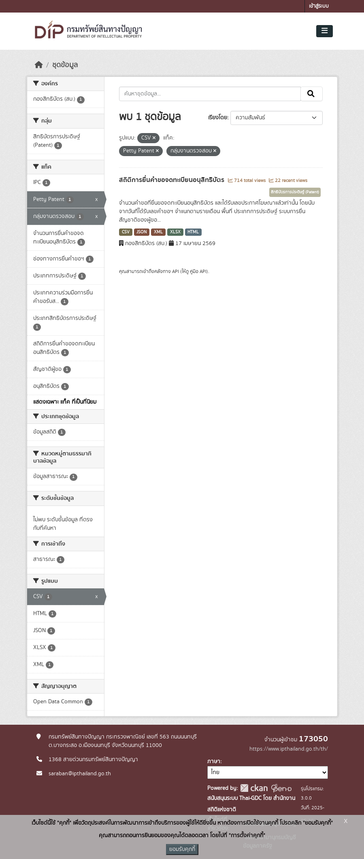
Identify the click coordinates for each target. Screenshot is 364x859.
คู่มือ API (198, 271)
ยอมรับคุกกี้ (182, 849)
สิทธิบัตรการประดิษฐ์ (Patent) (295, 192)
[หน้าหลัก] (39, 65)
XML (158, 232)
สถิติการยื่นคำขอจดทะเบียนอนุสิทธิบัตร (172, 180)
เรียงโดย (217, 118)
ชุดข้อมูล (65, 65)
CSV (126, 232)
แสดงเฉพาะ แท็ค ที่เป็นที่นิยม (64, 402)
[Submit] (311, 94)
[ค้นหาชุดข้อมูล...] (210, 94)
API (175, 271)
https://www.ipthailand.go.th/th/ (288, 749)
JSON (141, 232)
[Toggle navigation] (324, 31)
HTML (193, 232)
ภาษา (213, 761)
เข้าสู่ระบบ (319, 6)
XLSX (175, 232)
